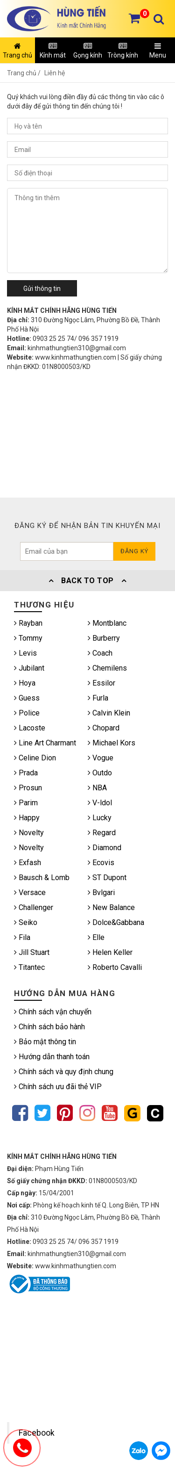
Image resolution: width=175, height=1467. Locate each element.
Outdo (100, 772)
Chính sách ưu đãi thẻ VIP (58, 1086)
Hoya (24, 683)
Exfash (27, 862)
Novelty (29, 832)
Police (27, 712)
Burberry (104, 638)
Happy (27, 817)
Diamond (104, 847)
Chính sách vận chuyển (52, 1011)
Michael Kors (111, 742)
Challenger (33, 907)
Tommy (28, 638)
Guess (27, 698)
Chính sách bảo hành (49, 1026)
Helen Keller (110, 952)
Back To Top (87, 580)
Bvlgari (101, 892)
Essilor (101, 683)
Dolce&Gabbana (116, 922)
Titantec (29, 967)
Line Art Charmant (45, 742)
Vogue (100, 757)
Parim (26, 802)
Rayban (28, 623)
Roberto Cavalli (115, 967)
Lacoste (29, 727)
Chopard (103, 727)
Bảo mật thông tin (45, 1041)
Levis (25, 653)
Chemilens (107, 668)
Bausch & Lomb (42, 877)
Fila (22, 937)
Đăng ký (134, 551)
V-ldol (100, 802)
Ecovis (101, 862)
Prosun (28, 787)
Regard (102, 832)
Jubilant (29, 668)
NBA (97, 787)
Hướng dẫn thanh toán (52, 1056)
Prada (26, 772)
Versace (30, 892)
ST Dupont (107, 877)
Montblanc (107, 623)
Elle (96, 937)
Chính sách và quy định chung (63, 1071)
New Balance (111, 907)
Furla (98, 698)
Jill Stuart (31, 952)
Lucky (100, 817)
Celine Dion (35, 757)
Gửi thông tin (42, 288)
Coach (100, 653)
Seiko (25, 922)
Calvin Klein (109, 712)
